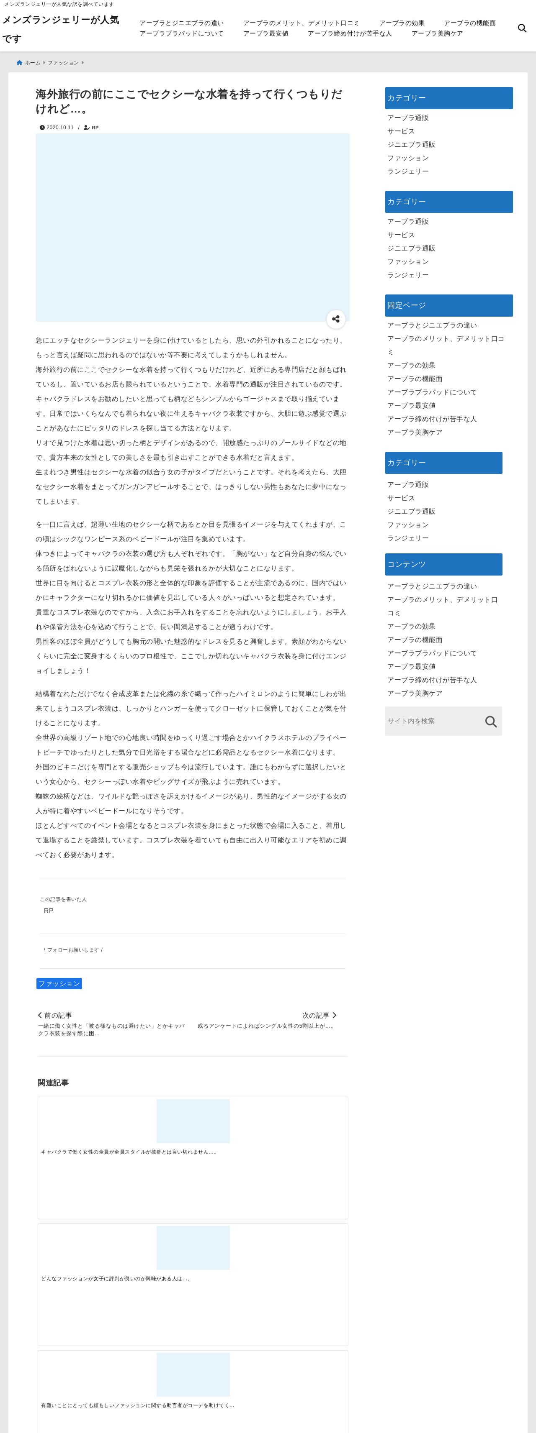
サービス (401, 127)
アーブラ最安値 (266, 33)
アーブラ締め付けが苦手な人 (350, 33)
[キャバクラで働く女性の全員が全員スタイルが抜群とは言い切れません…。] (76, 1120)
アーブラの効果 (402, 22)
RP (95, 124)
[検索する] (491, 718)
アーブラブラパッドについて (181, 33)
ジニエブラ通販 (411, 141)
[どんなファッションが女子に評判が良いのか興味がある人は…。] (153, 1120)
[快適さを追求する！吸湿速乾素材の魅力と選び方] (308, 1253)
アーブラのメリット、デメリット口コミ (301, 22)
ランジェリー (408, 167)
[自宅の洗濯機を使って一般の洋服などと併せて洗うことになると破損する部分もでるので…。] (308, 1120)
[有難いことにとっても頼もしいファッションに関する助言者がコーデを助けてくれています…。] (231, 1120)
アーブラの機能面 (470, 22)
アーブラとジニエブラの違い (181, 22)
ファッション (59, 981)
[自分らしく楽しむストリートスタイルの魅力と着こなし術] (231, 1253)
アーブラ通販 (408, 114)
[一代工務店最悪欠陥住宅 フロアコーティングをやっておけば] (76, 1253)
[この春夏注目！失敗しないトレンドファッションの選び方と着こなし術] (153, 1253)
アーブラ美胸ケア (438, 33)
